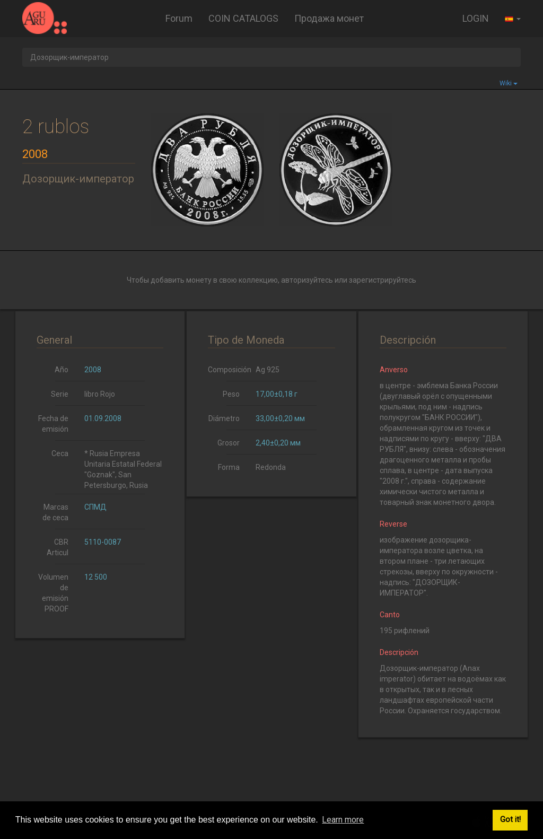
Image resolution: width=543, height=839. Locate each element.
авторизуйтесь (307, 280)
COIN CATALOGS (243, 18)
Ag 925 (267, 369)
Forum (178, 18)
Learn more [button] (343, 820)
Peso (231, 394)
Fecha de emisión (53, 423)
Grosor (228, 443)
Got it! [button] (510, 819)
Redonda (271, 467)
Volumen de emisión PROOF (53, 593)
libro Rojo (99, 394)
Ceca (59, 453)
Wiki (509, 83)
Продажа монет (329, 18)
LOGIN (475, 18)
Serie (59, 394)
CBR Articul (57, 547)
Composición (228, 369)
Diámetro (224, 418)
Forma (229, 467)
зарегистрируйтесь (382, 280)
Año (61, 369)
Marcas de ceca (55, 512)
